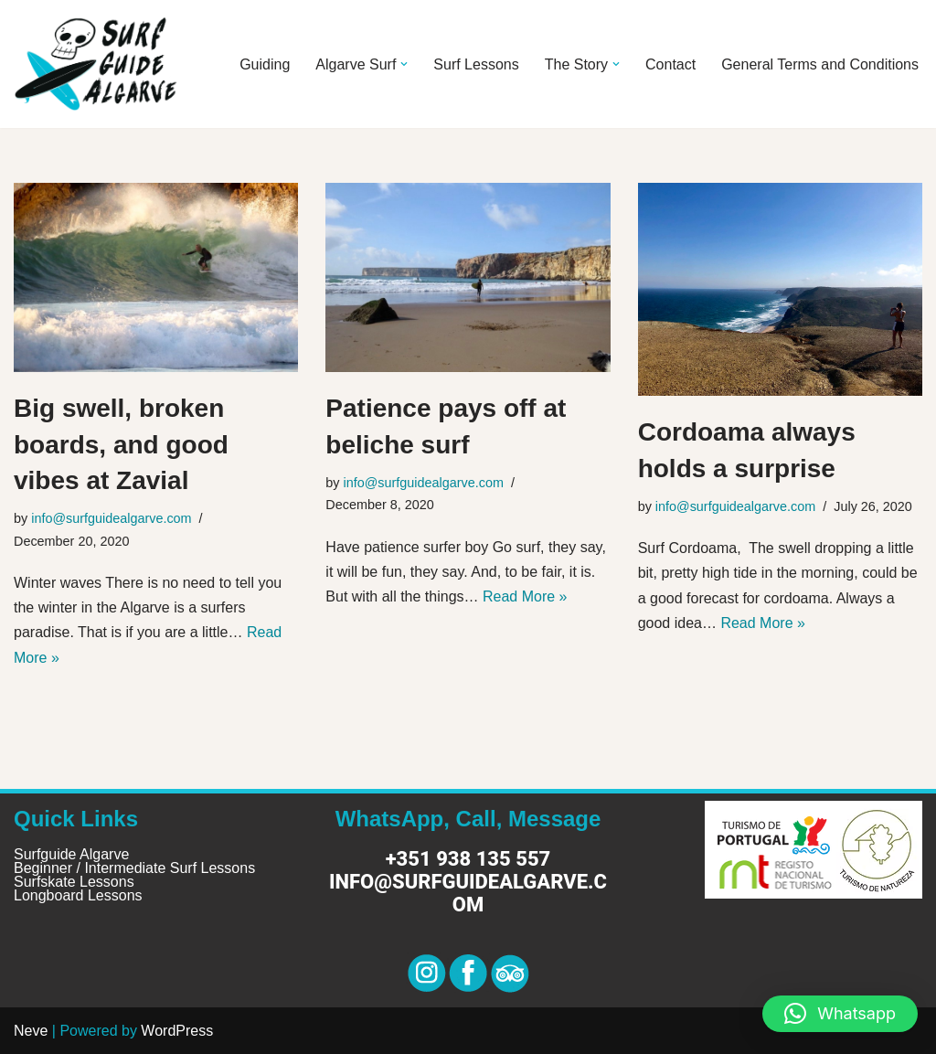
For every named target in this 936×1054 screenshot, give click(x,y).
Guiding (264, 64)
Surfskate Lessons (74, 881)
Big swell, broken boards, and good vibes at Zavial (121, 444)
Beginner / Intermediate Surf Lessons (134, 868)
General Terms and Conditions (820, 64)
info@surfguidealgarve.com (111, 518)
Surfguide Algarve (71, 854)
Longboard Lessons (78, 895)
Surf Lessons (475, 64)
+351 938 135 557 (468, 858)
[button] (404, 64)
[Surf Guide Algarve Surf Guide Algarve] (96, 64)
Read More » (525, 596)
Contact (670, 64)
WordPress (177, 1030)
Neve (31, 1030)
